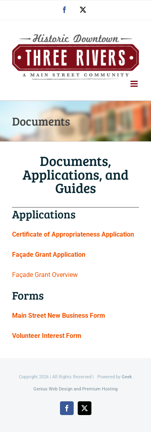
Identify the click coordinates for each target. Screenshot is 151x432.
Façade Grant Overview (45, 275)
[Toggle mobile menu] (134, 84)
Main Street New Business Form (58, 315)
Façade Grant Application (48, 254)
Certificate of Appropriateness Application (73, 234)
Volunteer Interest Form (46, 336)
